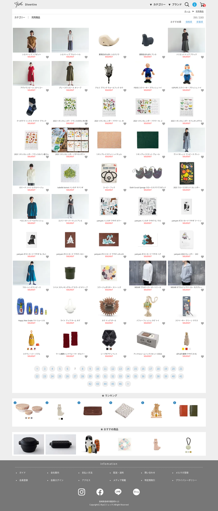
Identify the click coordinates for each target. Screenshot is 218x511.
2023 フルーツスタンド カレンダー (186, 176)
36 (143, 376)
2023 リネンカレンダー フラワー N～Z (147, 109)
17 (150, 369)
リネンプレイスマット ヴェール (147, 142)
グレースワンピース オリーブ (70, 76)
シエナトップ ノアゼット (31, 43)
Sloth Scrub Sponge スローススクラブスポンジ (147, 176)
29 (90, 376)
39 (165, 376)
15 (135, 369)
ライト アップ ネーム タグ (70, 309)
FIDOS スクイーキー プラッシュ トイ (147, 76)
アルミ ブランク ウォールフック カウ (109, 76)
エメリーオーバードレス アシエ (70, 209)
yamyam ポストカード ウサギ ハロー (70, 242)
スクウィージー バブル (31, 342)
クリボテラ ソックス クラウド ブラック (31, 109)
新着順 (200, 22)
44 (105, 384)
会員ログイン (57, 480)
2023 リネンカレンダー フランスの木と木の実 (70, 109)
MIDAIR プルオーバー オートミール (147, 276)
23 (44, 376)
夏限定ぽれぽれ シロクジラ (109, 43)
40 (173, 376)
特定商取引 (150, 480)
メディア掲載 (119, 480)
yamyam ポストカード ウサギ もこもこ (31, 242)
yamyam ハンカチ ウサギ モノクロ (147, 209)
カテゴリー (159, 4)
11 (105, 369)
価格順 (189, 22)
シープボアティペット (109, 342)
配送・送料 (118, 473)
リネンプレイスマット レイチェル (109, 142)
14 (128, 369)
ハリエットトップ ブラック (186, 43)
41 (181, 376)
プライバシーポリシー (186, 480)
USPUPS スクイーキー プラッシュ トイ (186, 76)
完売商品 (200, 11)
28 (82, 376)
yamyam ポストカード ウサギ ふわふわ (109, 242)
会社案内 (55, 473)
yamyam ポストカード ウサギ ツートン (186, 209)
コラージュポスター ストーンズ (109, 276)
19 (165, 369)
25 (59, 376)
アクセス (86, 480)
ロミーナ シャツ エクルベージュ (31, 176)
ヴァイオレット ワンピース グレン (186, 142)
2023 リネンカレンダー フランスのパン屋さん (31, 142)
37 (150, 376)
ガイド (22, 473)
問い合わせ (150, 473)
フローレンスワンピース (31, 276)
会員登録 (23, 480)
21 (181, 369)
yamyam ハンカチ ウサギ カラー (109, 209)
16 (143, 369)
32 (112, 376)
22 (37, 376)
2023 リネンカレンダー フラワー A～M (109, 109)
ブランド (177, 4)
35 (135, 376)
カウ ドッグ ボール (109, 309)
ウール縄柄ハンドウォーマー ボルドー (70, 342)
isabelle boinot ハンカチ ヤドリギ (70, 176)
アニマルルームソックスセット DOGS (147, 342)
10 (97, 369)
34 (128, 376)
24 (52, 376)
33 (120, 376)
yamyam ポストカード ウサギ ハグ (147, 242)
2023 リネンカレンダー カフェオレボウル (186, 109)
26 (67, 376)
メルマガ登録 (182, 473)
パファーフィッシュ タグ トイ (147, 309)
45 (112, 384)
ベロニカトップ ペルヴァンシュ (31, 209)
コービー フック (109, 176)
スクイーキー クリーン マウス (186, 309)
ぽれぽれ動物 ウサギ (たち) (186, 342)
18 (158, 369)
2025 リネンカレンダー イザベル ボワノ (70, 142)
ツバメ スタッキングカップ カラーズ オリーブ (70, 276)
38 (158, 376)
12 (112, 369)
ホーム (187, 11)
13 (120, 369)
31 (105, 376)
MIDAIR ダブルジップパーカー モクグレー (186, 276)
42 (90, 384)
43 (97, 384)
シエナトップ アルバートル (70, 43)
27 (75, 376)
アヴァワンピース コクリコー (31, 76)
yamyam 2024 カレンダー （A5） (186, 242)
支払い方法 (87, 473)
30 (97, 376)
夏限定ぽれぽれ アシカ (147, 43)
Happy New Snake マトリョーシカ (31, 309)
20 (173, 369)
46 (120, 384)
